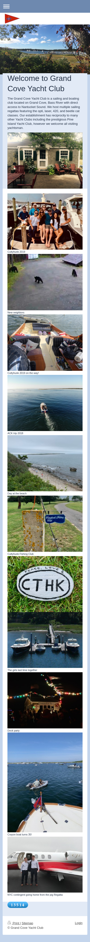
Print (13, 923)
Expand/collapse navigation (45, 6)
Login (79, 923)
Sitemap (27, 923)
